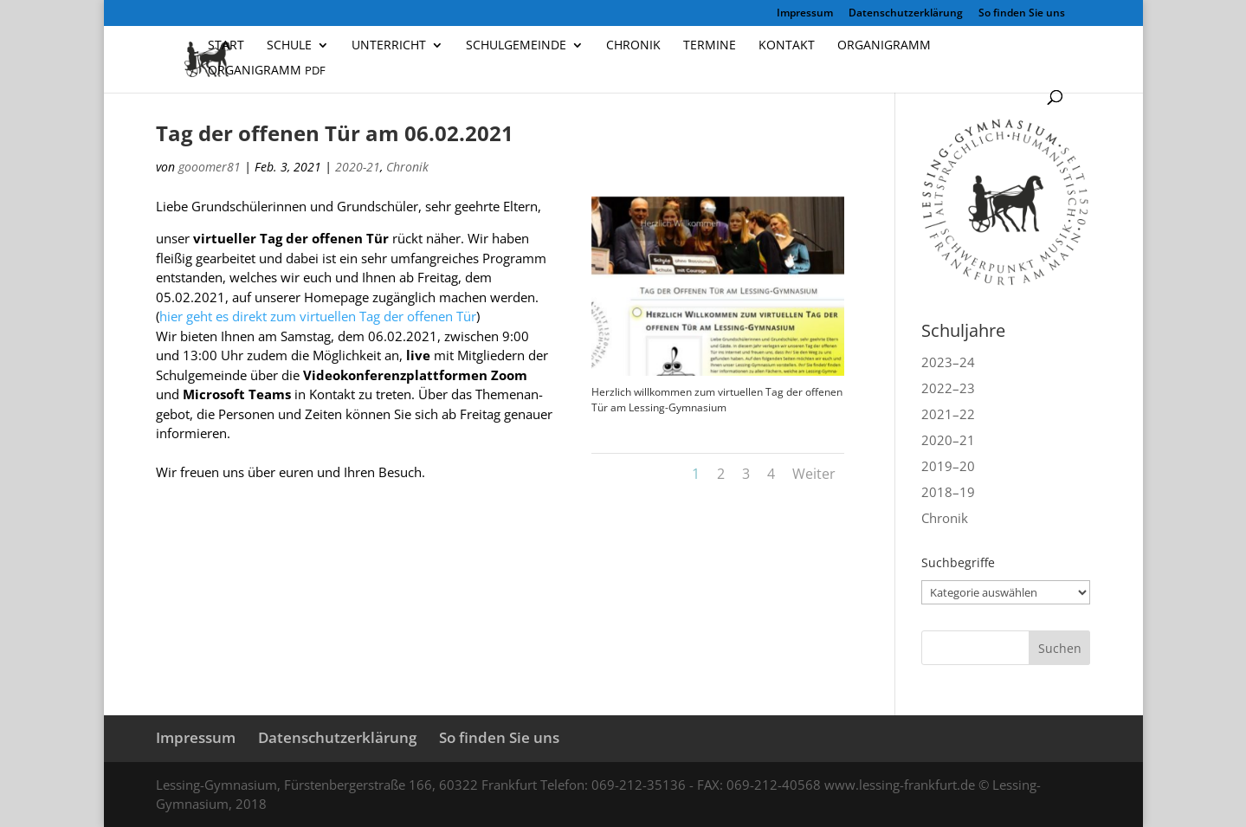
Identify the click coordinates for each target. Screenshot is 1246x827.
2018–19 (948, 492)
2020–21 (948, 440)
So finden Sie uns (1021, 14)
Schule (289, 46)
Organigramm (884, 46)
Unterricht (389, 46)
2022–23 (948, 388)
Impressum (805, 14)
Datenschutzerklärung (906, 14)
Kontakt (787, 46)
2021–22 (948, 414)
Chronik (633, 46)
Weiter (814, 473)
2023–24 (948, 362)
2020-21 (357, 166)
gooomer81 (209, 166)
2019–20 (948, 466)
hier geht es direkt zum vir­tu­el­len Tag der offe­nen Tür (317, 316)
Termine (709, 46)
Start (226, 46)
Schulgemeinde (516, 46)
